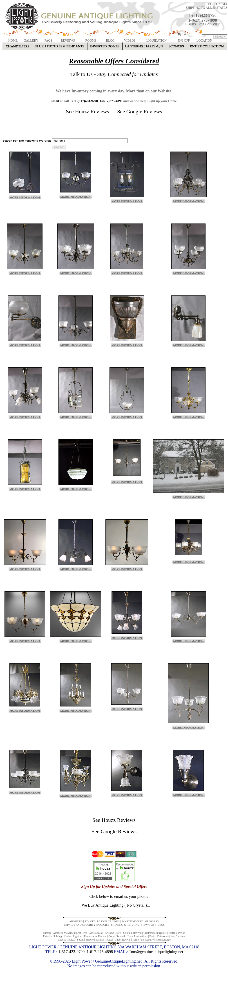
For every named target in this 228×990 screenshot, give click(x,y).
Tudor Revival (122, 939)
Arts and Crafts (113, 932)
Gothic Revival (116, 936)
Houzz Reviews (92, 111)
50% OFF (183, 40)
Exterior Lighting (52, 936)
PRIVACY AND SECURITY (79, 924)
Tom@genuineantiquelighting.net (156, 952)
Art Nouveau (96, 932)
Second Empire (85, 939)
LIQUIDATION (156, 40)
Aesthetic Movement (64, 932)
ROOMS (90, 40)
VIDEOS (130, 40)
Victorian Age (163, 939)
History (47, 932)
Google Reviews (144, 111)
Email (54, 101)
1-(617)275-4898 (110, 101)
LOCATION (204, 40)
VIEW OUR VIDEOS (153, 924)
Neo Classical (177, 936)
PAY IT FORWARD (132, 921)
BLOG (110, 40)
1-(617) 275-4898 (202, 20)
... (114, 905)
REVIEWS (68, 40)
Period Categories (159, 936)
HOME (13, 40)
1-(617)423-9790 (203, 15)
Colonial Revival (132, 932)
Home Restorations (137, 936)
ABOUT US (76, 921)
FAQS (48, 40)
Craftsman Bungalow (154, 932)
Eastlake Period (176, 932)
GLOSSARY (152, 921)
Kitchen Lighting (73, 936)
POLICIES (103, 924)
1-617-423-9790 (71, 952)
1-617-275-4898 (100, 952)
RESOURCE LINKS (108, 921)
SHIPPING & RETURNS (125, 924)
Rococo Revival (66, 939)
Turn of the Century (143, 939)
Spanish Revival (104, 939)
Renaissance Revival (95, 936)
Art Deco (82, 932)
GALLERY (31, 40)
